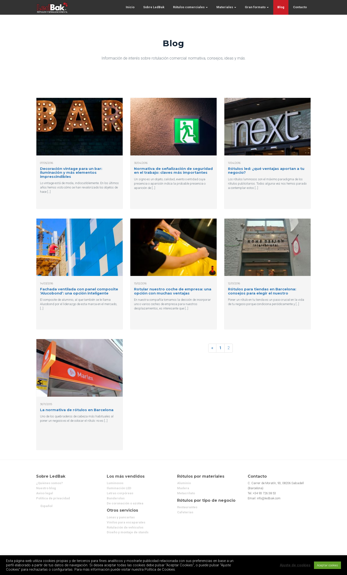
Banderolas (116, 498)
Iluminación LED (119, 488)
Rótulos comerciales (190, 7)
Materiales (226, 7)
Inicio (130, 7)
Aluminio (184, 483)
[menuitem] (46, 506)
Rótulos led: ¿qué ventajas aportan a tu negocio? (266, 170)
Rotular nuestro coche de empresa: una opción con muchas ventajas (172, 291)
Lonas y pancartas (121, 517)
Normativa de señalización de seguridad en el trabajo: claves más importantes (173, 170)
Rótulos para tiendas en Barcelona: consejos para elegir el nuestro (262, 291)
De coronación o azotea (125, 503)
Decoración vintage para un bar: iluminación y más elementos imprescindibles (71, 172)
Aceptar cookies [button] (327, 565)
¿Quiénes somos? (49, 483)
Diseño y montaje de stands (127, 532)
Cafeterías (185, 512)
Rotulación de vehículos (125, 527)
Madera (183, 488)
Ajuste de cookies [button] (295, 565)
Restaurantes (187, 507)
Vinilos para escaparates (126, 522)
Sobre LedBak (153, 7)
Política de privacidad (53, 498)
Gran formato (257, 7)
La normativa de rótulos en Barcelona (76, 410)
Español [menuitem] (46, 506)
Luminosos (115, 483)
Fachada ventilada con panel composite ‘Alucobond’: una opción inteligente (79, 291)
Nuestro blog (46, 488)
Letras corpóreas (120, 493)
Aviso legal (44, 493)
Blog (280, 7)
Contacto (300, 7)
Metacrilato (186, 493)
